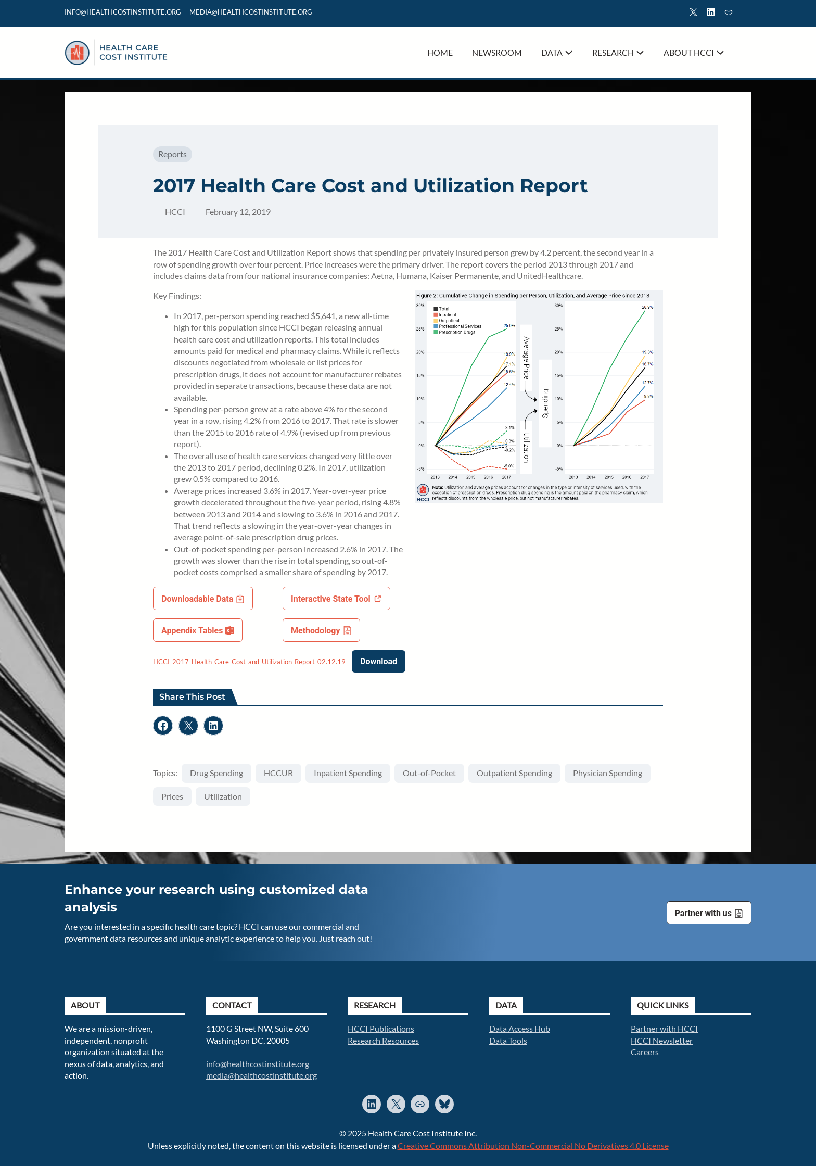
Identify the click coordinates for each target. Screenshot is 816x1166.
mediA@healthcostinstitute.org (250, 12)
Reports (172, 154)
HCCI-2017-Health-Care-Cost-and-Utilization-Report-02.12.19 (249, 661)
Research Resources (383, 1040)
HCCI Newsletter (662, 1040)
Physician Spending (607, 773)
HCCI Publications (381, 1028)
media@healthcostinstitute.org (261, 1075)
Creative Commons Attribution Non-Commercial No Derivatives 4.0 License (533, 1145)
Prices (172, 796)
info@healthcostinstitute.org (123, 12)
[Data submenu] (569, 52)
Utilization (223, 796)
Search (746, 13)
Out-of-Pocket (429, 773)
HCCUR (278, 773)
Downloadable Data (197, 599)
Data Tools (508, 1040)
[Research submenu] (640, 52)
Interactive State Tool (331, 599)
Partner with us (703, 913)
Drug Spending (216, 773)
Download (378, 661)
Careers (645, 1052)
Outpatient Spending (514, 773)
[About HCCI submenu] (720, 52)
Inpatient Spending (348, 773)
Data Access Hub (519, 1028)
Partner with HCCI (664, 1028)
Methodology (315, 631)
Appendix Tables (192, 631)
